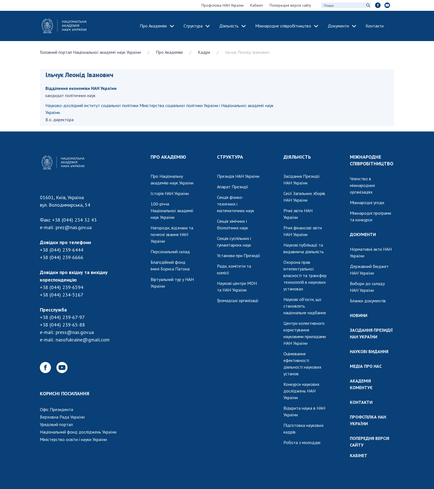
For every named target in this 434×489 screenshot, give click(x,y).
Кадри (204, 52)
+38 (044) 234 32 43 (74, 220)
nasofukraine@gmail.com (83, 339)
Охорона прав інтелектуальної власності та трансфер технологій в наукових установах (305, 275)
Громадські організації (238, 300)
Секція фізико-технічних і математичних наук (235, 203)
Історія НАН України (170, 193)
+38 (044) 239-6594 (61, 287)
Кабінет (256, 5)
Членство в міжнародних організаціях (362, 185)
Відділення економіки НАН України (81, 88)
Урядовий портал (56, 424)
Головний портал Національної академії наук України (90, 52)
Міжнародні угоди (367, 202)
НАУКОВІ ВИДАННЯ (369, 351)
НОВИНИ (358, 315)
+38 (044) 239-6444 (61, 250)
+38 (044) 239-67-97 (62, 317)
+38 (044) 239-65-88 (62, 324)
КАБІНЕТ (358, 455)
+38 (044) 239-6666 (61, 257)
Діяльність (229, 26)
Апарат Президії (232, 186)
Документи (338, 26)
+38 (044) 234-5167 (61, 295)
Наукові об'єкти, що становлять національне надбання (304, 306)
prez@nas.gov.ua (74, 227)
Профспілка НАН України (223, 5)
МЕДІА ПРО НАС (366, 366)
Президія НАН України (238, 176)
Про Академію (153, 26)
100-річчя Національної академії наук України (172, 210)
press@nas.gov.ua (75, 332)
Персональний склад (170, 251)
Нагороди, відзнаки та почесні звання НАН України (172, 234)
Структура (193, 26)
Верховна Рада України (62, 417)
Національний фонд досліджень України (78, 432)
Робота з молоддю (302, 442)
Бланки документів (368, 300)
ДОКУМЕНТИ (363, 234)
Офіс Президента (56, 409)
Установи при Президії (238, 255)
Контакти (375, 26)
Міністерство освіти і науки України (73, 439)
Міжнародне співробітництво (283, 26)
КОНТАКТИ (361, 402)
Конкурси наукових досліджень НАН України (301, 390)
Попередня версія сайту (290, 5)
